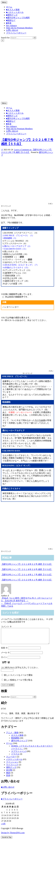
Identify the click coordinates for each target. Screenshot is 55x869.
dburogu (4, 94)
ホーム (9, 7)
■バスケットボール (15, 12)
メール (5, 655)
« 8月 (3, 827)
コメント (6, 626)
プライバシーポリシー (16, 33)
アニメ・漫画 (12, 736)
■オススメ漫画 (13, 10)
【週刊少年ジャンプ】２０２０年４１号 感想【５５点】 (26, 580)
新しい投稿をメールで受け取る (18, 683)
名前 (4, 651)
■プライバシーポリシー (12, 802)
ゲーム (9, 746)
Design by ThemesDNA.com (13, 836)
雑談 (8, 776)
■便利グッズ (11, 15)
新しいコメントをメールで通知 (18, 678)
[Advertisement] (24, 67)
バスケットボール (14, 762)
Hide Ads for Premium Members (19, 28)
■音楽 (8, 23)
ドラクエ (15, 757)
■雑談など (10, 20)
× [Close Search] (2, 40)
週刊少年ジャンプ (19, 744)
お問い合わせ (12, 30)
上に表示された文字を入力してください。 (20, 671)
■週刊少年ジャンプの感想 (18, 18)
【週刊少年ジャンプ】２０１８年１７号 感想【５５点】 (26, 575)
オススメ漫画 (17, 738)
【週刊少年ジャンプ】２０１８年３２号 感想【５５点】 (26, 564)
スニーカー (11, 760)
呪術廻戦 (15, 741)
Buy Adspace (11, 25)
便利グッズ (11, 770)
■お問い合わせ (7, 790)
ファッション (12, 765)
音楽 (8, 778)
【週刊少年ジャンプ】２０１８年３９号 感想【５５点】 (26, 569)
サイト (4, 660)
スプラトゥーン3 (18, 754)
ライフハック (12, 768)
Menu (4, 2)
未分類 (9, 773)
